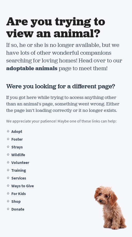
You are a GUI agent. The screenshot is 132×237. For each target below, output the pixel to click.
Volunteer (20, 162)
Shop (16, 201)
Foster (17, 139)
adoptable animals (31, 68)
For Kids (18, 193)
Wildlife (18, 154)
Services (18, 178)
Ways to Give (22, 186)
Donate (17, 209)
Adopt (16, 131)
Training (18, 170)
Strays (17, 147)
